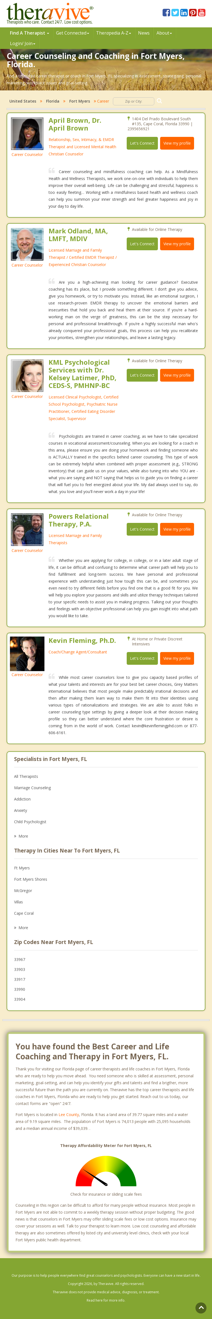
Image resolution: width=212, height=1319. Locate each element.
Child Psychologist (30, 821)
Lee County (69, 1114)
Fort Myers (79, 101)
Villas (18, 901)
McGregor (23, 890)
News (144, 33)
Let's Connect (142, 143)
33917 (19, 979)
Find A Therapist (29, 33)
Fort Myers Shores (30, 879)
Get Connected (72, 33)
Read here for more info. (106, 1300)
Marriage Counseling (32, 787)
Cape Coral (24, 913)
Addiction (22, 799)
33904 (19, 999)
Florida (52, 101)
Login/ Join (22, 43)
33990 (19, 989)
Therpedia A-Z (113, 33)
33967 (19, 959)
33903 (19, 969)
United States (22, 101)
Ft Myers (22, 867)
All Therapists (26, 776)
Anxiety (20, 810)
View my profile (177, 143)
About (164, 33)
